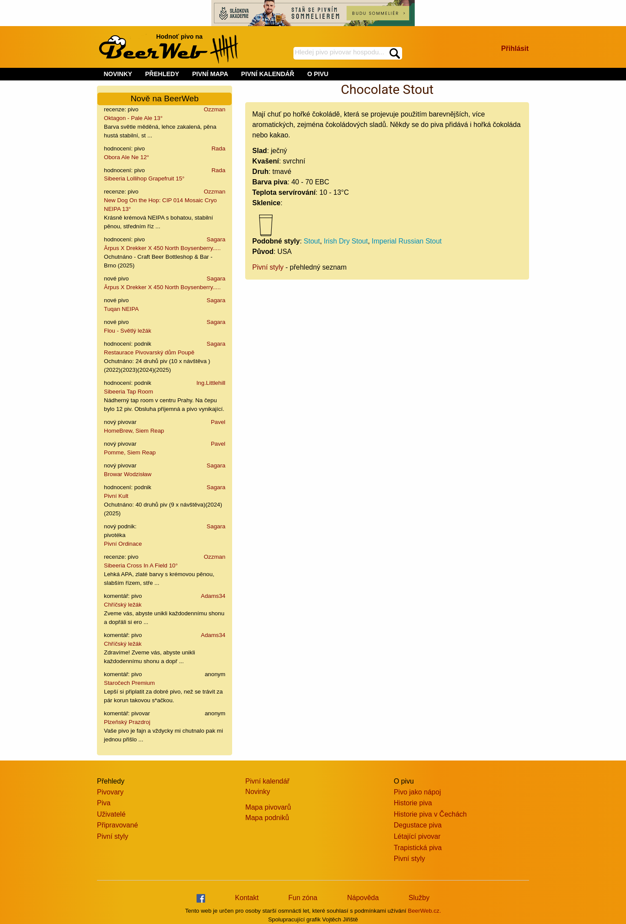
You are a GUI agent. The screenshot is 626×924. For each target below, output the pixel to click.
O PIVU (318, 73)
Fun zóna (302, 897)
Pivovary (110, 792)
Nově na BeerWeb (164, 98)
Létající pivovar (417, 836)
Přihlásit (515, 48)
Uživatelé (111, 814)
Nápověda (363, 897)
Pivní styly (267, 267)
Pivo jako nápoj (417, 792)
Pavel (218, 422)
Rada (218, 148)
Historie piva (413, 803)
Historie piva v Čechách (430, 814)
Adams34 (213, 596)
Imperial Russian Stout (407, 241)
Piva (103, 803)
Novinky (257, 791)
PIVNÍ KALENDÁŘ (267, 73)
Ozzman (215, 109)
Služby (419, 897)
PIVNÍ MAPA (210, 73)
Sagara (215, 239)
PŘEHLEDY (162, 73)
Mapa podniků (267, 817)
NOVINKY (117, 73)
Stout (312, 241)
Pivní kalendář (267, 781)
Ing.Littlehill (211, 383)
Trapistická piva (418, 847)
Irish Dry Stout (346, 241)
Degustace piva (418, 825)
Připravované (117, 825)
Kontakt (247, 897)
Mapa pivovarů (268, 807)
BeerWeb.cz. (424, 910)
